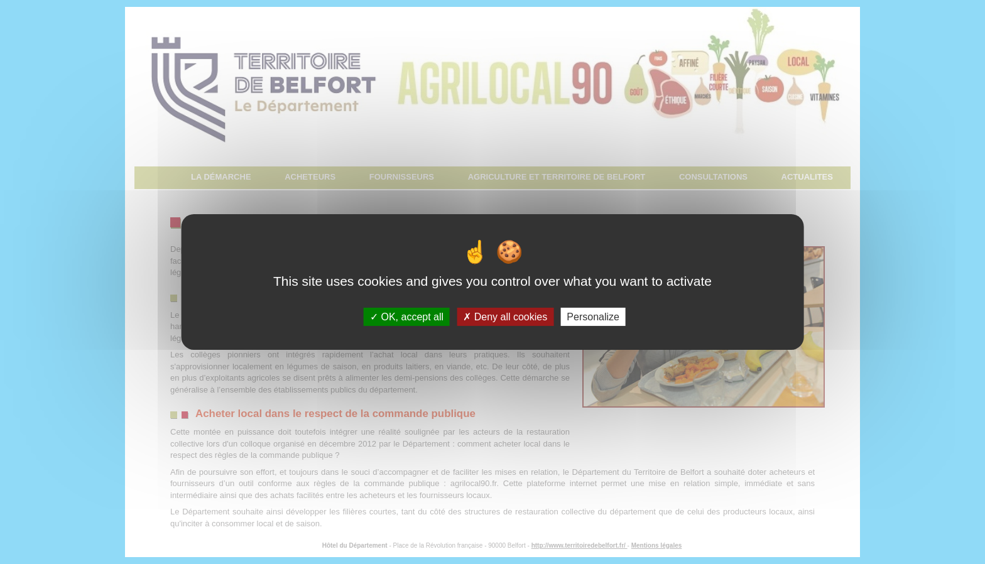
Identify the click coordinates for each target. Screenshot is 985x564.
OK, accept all (407, 317)
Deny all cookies (505, 317)
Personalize (593, 317)
